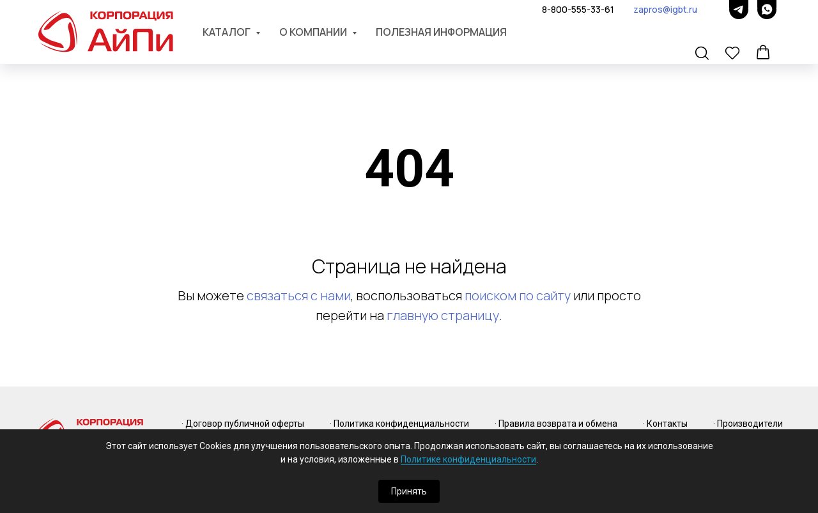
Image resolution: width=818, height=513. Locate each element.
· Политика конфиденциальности (399, 423)
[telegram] (738, 9)
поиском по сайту (518, 295)
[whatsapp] (766, 9)
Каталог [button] (227, 32)
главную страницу (443, 315)
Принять (409, 491)
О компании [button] (314, 32)
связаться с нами (299, 295)
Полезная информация (441, 32)
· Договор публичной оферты (242, 423)
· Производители (748, 423)
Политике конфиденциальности (468, 459)
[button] (703, 54)
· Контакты (665, 423)
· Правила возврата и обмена (556, 423)
